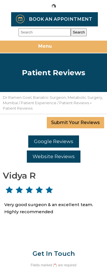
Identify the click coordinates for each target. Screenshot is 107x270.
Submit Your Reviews (75, 122)
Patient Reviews (74, 103)
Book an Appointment (60, 19)
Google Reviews (53, 141)
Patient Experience (38, 103)
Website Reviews (54, 156)
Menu (52, 47)
